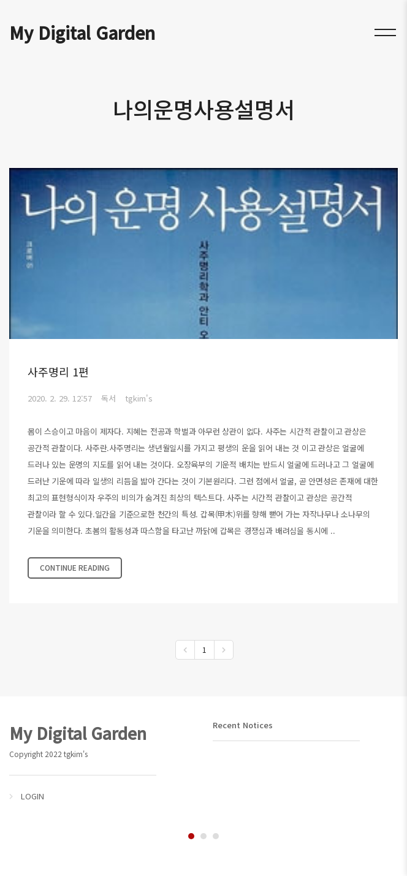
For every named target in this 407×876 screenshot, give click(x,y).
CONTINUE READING (75, 567)
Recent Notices (243, 725)
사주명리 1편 (58, 371)
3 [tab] (216, 836)
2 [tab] (203, 836)
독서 (108, 398)
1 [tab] (191, 836)
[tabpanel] (102, 761)
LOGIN (32, 796)
